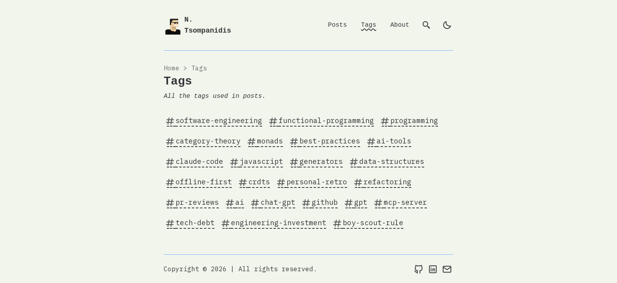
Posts (337, 25)
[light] (447, 25)
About (399, 25)
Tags (368, 25)
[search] (426, 25)
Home (171, 68)
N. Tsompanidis (207, 25)
